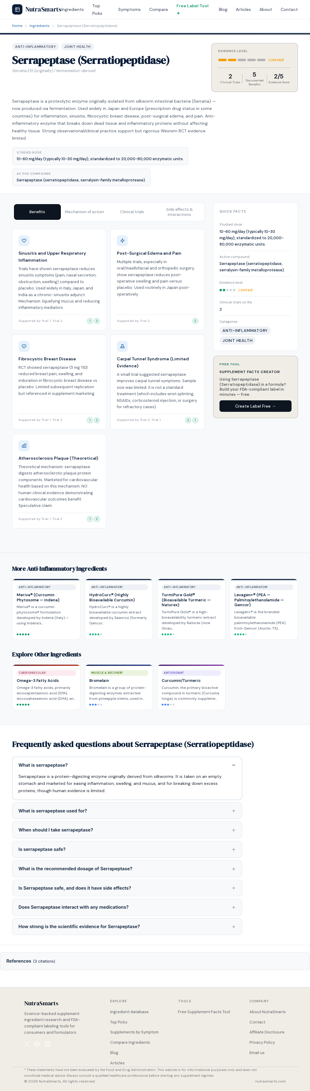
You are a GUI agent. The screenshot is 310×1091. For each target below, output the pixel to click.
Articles (243, 9)
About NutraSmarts (267, 1011)
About (265, 9)
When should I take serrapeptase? (55, 830)
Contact (289, 9)
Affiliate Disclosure (267, 1032)
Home (17, 25)
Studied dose (230, 224)
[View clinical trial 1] (90, 321)
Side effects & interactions (179, 212)
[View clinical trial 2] (97, 321)
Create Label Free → (255, 406)
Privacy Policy (262, 1042)
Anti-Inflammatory (35, 47)
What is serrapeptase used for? (52, 811)
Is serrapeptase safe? (42, 849)
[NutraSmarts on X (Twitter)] (27, 1044)
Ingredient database (129, 1011)
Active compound (234, 257)
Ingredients (72, 9)
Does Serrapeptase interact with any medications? (73, 907)
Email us (257, 1052)
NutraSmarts (36, 9)
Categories (228, 321)
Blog (223, 9)
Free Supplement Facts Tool (204, 1011)
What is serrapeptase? (43, 765)
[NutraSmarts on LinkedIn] (47, 1044)
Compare (158, 9)
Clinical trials (132, 211)
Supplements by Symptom (134, 1032)
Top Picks (118, 1022)
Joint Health (77, 47)
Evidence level (230, 282)
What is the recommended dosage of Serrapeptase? (75, 868)
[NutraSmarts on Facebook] (37, 1044)
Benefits (37, 211)
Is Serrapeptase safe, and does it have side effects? (74, 888)
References (30, 961)
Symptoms (129, 9)
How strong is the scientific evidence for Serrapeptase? (79, 926)
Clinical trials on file (235, 302)
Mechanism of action (84, 211)
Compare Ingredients (130, 1042)
